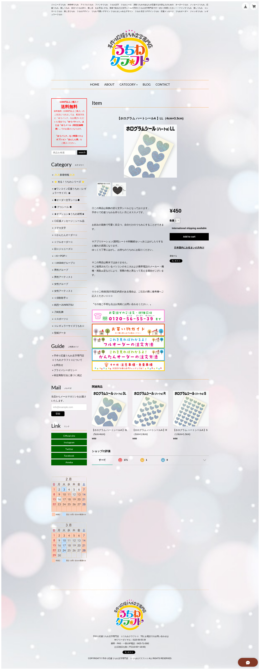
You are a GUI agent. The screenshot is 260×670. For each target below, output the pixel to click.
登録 (58, 413)
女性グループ (61, 284)
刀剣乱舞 (59, 312)
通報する (173, 256)
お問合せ (58, 365)
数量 (172, 220)
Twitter (69, 449)
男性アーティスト (63, 277)
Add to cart (189, 236)
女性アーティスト (63, 291)
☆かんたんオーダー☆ (65, 235)
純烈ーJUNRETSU (64, 304)
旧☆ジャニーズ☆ (63, 249)
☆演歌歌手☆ (61, 298)
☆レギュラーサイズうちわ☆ (69, 326)
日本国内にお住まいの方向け (189, 247)
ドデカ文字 (60, 228)
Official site (69, 435)
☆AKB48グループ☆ (64, 263)
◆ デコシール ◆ (63, 207)
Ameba (69, 462)
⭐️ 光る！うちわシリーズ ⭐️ (69, 181)
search (82, 152)
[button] (128, 84)
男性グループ (61, 269)
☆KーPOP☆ (60, 256)
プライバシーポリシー (65, 370)
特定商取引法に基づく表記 (68, 375)
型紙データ (60, 333)
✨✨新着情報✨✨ (64, 174)
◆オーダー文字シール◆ (67, 200)
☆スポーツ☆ (61, 319)
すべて (102, 460)
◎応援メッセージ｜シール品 (69, 221)
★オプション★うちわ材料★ (69, 214)
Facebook (69, 455)
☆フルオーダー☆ (63, 242)
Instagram (69, 442)
